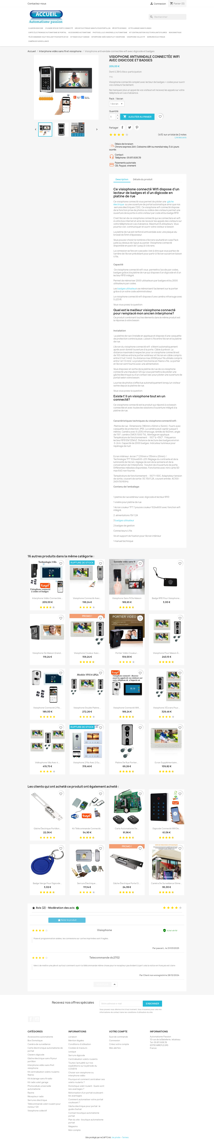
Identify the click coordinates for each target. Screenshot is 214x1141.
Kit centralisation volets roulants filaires (148, 32)
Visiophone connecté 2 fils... (47, 707)
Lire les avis (180, 137)
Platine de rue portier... (126, 762)
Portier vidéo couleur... (126, 653)
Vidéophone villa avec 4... (47, 762)
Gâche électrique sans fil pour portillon (92, 28)
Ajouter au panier (137, 117)
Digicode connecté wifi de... (167, 828)
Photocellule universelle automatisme (110, 32)
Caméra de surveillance (38, 41)
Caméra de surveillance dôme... (166, 883)
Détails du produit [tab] (142, 179)
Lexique (72, 1051)
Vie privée (116, 1137)
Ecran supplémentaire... (166, 762)
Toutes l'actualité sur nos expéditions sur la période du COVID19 (82, 1065)
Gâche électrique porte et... (126, 883)
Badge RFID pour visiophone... (166, 598)
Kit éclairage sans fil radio (139, 28)
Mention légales (76, 1040)
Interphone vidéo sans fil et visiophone (108, 37)
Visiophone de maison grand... (47, 653)
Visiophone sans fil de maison (126, 598)
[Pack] (116, 103)
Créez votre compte (119, 1044)
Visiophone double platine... (87, 707)
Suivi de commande (118, 1036)
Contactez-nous (37, 3)
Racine (31, 1092)
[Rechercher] (167, 17)
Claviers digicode (35, 28)
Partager (122, 127)
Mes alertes (115, 1048)
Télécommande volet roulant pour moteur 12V (48, 37)
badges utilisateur (126, 288)
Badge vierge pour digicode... (47, 883)
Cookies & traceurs (77, 1048)
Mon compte (74, 1130)
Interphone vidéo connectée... (47, 598)
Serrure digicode (76, 1055)
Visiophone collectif (136, 37)
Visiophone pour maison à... (166, 653)
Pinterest (137, 127)
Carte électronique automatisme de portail (47, 32)
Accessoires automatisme (79, 32)
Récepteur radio (119, 28)
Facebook (31, 1019)
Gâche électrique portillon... (47, 828)
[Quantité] (112, 117)
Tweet (129, 127)
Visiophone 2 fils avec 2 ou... (87, 762)
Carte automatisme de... (127, 828)
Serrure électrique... (87, 883)
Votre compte (118, 1031)
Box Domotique (175, 32)
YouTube (37, 1019)
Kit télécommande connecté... (87, 828)
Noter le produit (67, 920)
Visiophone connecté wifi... (126, 707)
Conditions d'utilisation (79, 1044)
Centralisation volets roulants (83, 1059)
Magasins (73, 1126)
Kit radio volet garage (80, 37)
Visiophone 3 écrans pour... (166, 707)
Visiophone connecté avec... (87, 598)
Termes (125, 1137)
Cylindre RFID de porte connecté (59, 28)
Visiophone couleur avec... (87, 653)
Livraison (72, 1036)
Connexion (114, 1040)
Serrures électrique (156, 37)
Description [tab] (122, 179)
